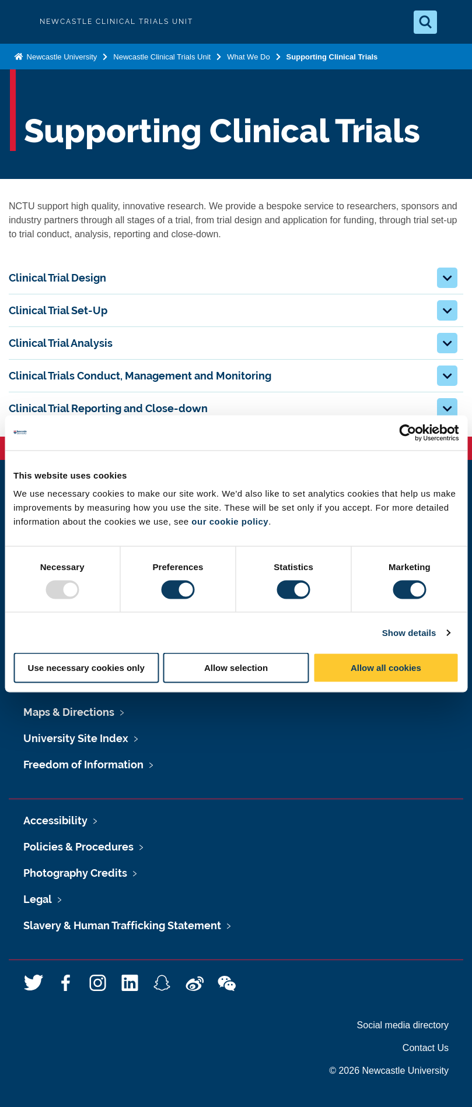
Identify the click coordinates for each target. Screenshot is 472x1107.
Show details (409, 632)
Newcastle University (61, 56)
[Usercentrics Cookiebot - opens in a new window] (407, 432)
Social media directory (403, 1025)
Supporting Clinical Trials (332, 56)
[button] (447, 278)
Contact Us (426, 1048)
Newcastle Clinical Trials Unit (162, 56)
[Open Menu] (453, 22)
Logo (18, 22)
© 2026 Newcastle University (389, 1071)
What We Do (248, 56)
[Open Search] (425, 22)
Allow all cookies (386, 668)
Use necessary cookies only (86, 668)
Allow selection (236, 668)
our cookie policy (229, 521)
